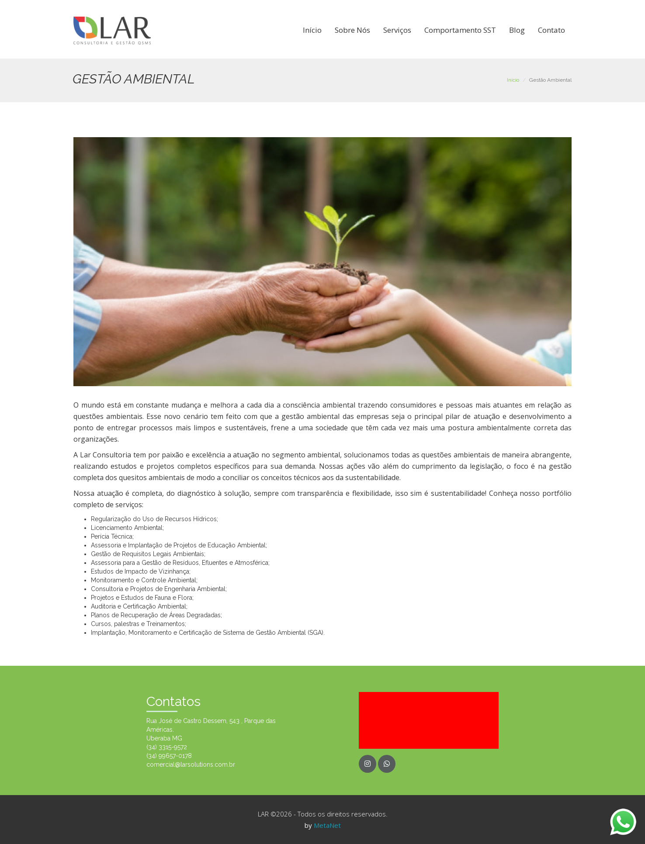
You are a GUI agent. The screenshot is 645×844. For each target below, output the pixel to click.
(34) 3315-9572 (166, 747)
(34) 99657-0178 (169, 755)
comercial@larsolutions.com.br (190, 764)
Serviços (397, 30)
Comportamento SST (460, 30)
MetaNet (327, 825)
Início (312, 30)
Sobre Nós (352, 30)
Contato (551, 30)
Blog (517, 30)
